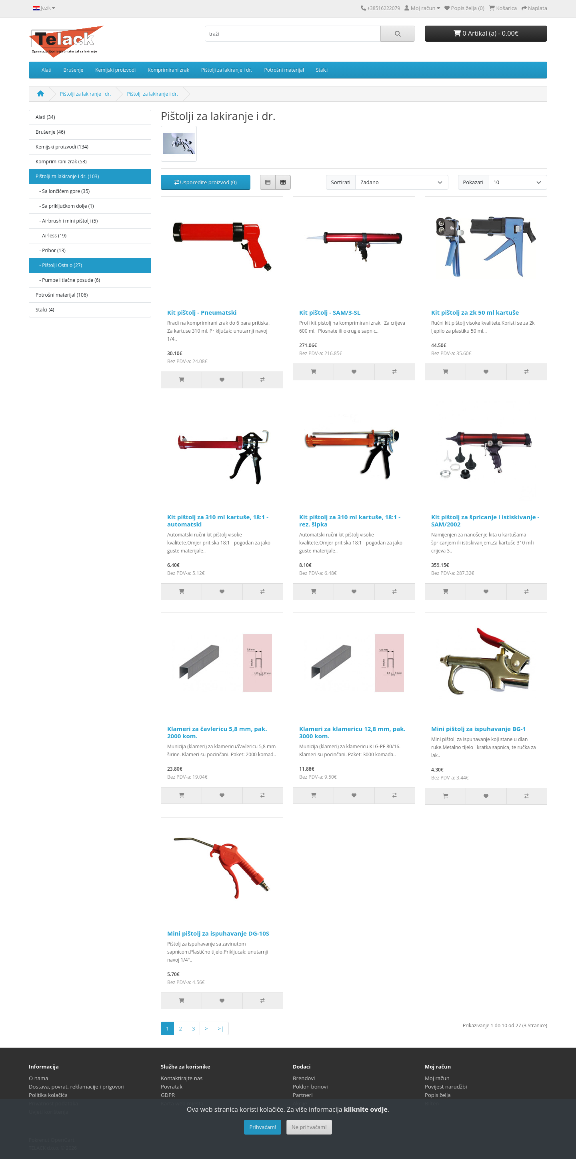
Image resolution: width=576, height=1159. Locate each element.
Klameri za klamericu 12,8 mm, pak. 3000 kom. (352, 732)
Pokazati (473, 182)
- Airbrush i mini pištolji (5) (67, 220)
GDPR (168, 1095)
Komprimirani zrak (168, 69)
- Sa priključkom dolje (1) (65, 206)
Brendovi (304, 1078)
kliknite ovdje (366, 1109)
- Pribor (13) (51, 250)
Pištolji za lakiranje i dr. (226, 69)
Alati (47, 69)
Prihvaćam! (262, 1127)
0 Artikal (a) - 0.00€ (486, 33)
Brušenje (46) (50, 132)
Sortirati (341, 182)
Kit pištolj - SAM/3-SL (329, 312)
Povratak (171, 1086)
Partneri (303, 1095)
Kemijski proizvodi (115, 69)
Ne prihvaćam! (309, 1127)
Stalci (322, 69)
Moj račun (437, 1078)
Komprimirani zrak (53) (61, 161)
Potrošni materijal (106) (62, 294)
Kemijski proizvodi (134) (62, 146)
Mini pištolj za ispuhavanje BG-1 (478, 729)
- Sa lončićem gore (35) (63, 191)
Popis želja (438, 1095)
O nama (38, 1078)
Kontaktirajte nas (181, 1078)
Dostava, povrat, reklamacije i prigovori (76, 1086)
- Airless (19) (51, 235)
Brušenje (74, 69)
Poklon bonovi (310, 1086)
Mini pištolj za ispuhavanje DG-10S (218, 933)
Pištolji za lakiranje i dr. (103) (67, 176)
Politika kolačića (48, 1095)
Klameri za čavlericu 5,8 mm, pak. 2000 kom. (217, 732)
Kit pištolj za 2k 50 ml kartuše (475, 312)
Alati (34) (45, 117)
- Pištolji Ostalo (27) (59, 265)
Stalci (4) (45, 309)
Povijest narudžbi (446, 1086)
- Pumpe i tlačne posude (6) (68, 280)
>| (221, 1028)
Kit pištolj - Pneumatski (202, 312)
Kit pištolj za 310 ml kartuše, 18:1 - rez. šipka (349, 520)
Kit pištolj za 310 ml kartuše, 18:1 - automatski (217, 520)
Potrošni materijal (284, 69)
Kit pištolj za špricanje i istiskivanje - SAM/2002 (485, 520)
